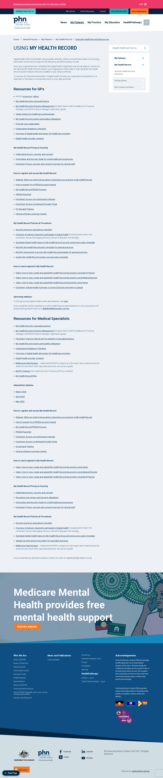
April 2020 (20, 396)
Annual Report (19, 681)
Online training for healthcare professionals (35, 114)
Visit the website (28, 626)
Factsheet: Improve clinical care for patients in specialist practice (45, 339)
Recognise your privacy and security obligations (37, 497)
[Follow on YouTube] (93, 758)
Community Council (21, 670)
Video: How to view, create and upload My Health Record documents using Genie (52, 282)
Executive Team (20, 674)
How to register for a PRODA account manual (36, 184)
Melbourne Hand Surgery (27, 363)
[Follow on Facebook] (70, 752)
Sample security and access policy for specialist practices (42, 541)
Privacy (84, 662)
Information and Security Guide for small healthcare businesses (44, 159)
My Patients (46, 39)
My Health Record (64, 39)
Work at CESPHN (20, 685)
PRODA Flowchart (23, 194)
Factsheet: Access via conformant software (35, 199)
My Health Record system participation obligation (38, 344)
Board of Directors (21, 663)
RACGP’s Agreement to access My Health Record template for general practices (51, 252)
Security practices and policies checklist (34, 230)
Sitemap (85, 669)
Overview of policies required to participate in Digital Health (42, 234)
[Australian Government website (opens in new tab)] (24, 755)
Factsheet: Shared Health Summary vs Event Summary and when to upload (49, 287)
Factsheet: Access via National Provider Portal (36, 204)
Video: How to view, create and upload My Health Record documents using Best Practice (55, 273)
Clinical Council (19, 667)
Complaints (86, 666)
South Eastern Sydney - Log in (93, 681)
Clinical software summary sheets (31, 214)
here (66, 301)
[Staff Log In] (22, 770)
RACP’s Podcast (23, 371)
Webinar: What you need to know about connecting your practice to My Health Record (54, 180)
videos (36, 96)
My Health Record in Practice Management (35, 106)
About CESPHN (20, 660)
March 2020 (21, 392)
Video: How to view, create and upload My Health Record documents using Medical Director (56, 278)
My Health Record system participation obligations (38, 119)
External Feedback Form (91, 659)
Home (16, 39)
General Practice (30, 39)
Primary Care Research (23, 698)
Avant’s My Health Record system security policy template (42, 257)
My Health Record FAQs (26, 376)
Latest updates (53, 660)
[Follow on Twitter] (70, 757)
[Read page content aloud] (11, 773)
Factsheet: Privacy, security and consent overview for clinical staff (45, 164)
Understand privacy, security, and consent (34, 154)
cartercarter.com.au (140, 771)
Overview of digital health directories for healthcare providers (43, 133)
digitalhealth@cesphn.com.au (56, 308)
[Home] (22, 22)
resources (27, 96)
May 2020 (20, 401)
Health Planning (20, 678)
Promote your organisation (28, 124)
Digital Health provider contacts (30, 138)
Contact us (86, 655)
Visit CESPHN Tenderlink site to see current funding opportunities (30, 693)
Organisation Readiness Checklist (31, 129)
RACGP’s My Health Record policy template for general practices (44, 247)
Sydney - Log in (88, 678)
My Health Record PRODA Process (31, 189)
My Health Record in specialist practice (33, 326)
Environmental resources (23, 689)
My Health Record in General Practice (32, 101)
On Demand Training (25, 209)
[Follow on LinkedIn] (93, 752)
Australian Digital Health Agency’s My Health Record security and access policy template (55, 242)
